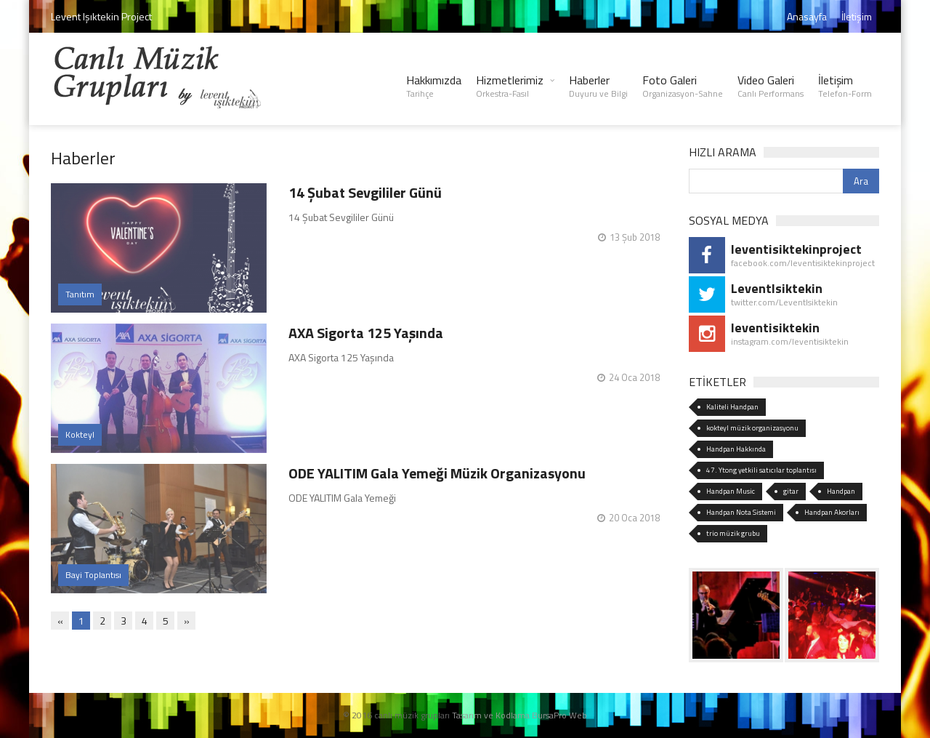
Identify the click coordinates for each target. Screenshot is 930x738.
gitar (790, 491)
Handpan (841, 491)
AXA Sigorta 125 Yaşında (365, 332)
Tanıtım (79, 294)
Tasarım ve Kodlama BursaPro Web (519, 715)
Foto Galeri (682, 85)
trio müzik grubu (733, 533)
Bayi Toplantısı (93, 575)
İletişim (856, 16)
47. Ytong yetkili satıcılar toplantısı (761, 470)
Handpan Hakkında (736, 449)
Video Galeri (770, 85)
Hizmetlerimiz (509, 85)
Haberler (598, 85)
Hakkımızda (433, 85)
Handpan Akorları (832, 512)
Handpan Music (730, 491)
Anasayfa (807, 16)
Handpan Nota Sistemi (741, 512)
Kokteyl (79, 434)
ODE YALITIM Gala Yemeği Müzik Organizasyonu (437, 473)
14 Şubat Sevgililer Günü (365, 192)
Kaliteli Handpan (732, 406)
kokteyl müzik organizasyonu (752, 427)
